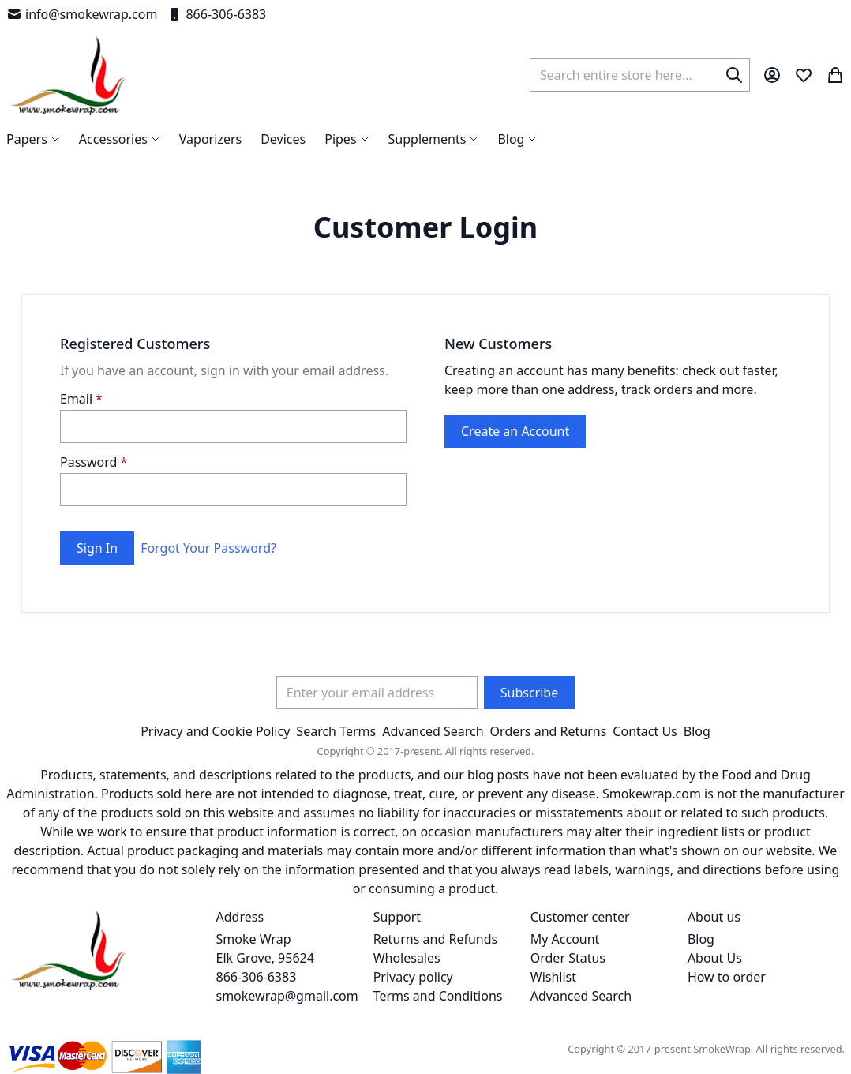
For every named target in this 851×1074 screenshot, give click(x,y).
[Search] (734, 75)
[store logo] (67, 75)
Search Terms (336, 731)
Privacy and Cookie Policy (215, 731)
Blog (697, 731)
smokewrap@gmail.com (287, 996)
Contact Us (645, 731)
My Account (565, 939)
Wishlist (553, 977)
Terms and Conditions (438, 996)
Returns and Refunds (435, 939)
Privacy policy (413, 977)
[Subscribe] (529, 692)
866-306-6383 (216, 14)
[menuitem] (517, 139)
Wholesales (406, 958)
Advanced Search (432, 731)
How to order (727, 977)
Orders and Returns (548, 731)
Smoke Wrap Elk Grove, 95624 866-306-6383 (265, 958)
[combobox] (640, 75)
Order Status (567, 958)
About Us (715, 958)
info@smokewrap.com (81, 14)
